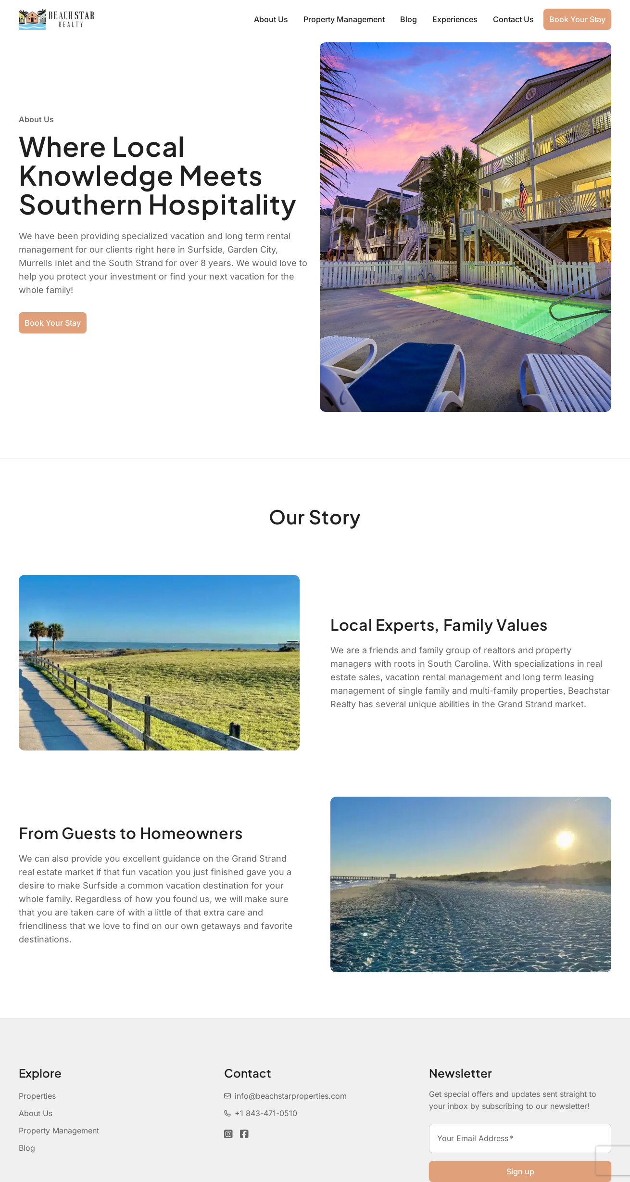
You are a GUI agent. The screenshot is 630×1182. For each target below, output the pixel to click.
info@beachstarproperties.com (285, 1096)
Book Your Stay (577, 19)
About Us (271, 19)
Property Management (344, 19)
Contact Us (513, 19)
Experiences (455, 19)
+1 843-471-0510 (260, 1113)
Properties (37, 1096)
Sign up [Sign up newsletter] (520, 1171)
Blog (408, 19)
